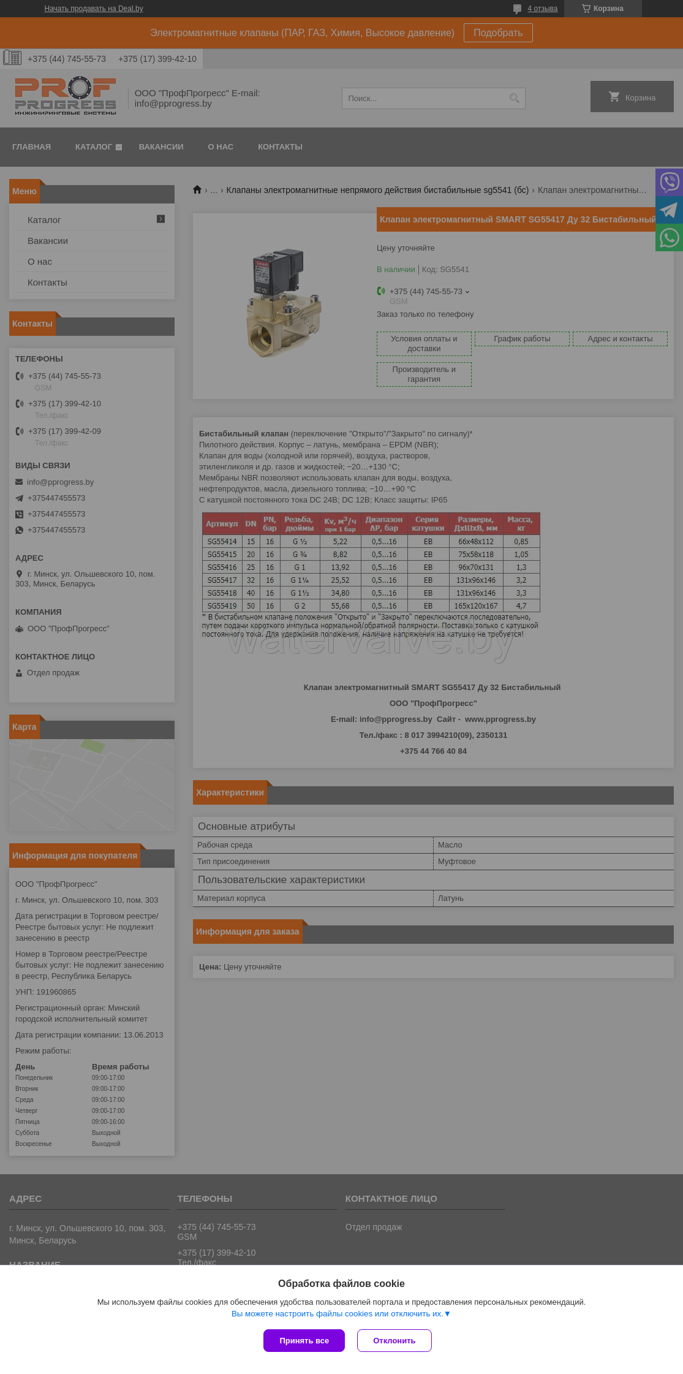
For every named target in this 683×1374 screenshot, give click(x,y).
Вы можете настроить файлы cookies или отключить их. (337, 1313)
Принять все (304, 1340)
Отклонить (394, 1340)
